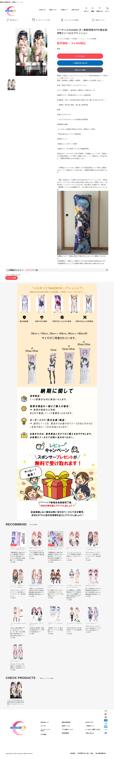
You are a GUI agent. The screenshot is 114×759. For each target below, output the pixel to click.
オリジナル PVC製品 (72, 20)
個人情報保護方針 (101, 753)
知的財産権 (65, 733)
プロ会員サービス (67, 729)
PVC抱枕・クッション (78, 38)
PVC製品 (43, 734)
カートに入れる (80, 56)
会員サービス (53, 9)
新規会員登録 (66, 722)
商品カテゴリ (100, 20)
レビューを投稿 (11, 278)
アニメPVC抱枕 (91, 38)
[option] (31, 52)
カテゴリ (43, 726)
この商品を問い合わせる (80, 63)
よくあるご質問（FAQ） (93, 729)
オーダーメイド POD (43, 20)
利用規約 (72, 753)
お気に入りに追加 (80, 70)
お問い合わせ (75, 9)
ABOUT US (42, 9)
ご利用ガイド (64, 9)
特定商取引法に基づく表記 (85, 753)
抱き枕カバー (14, 20)
